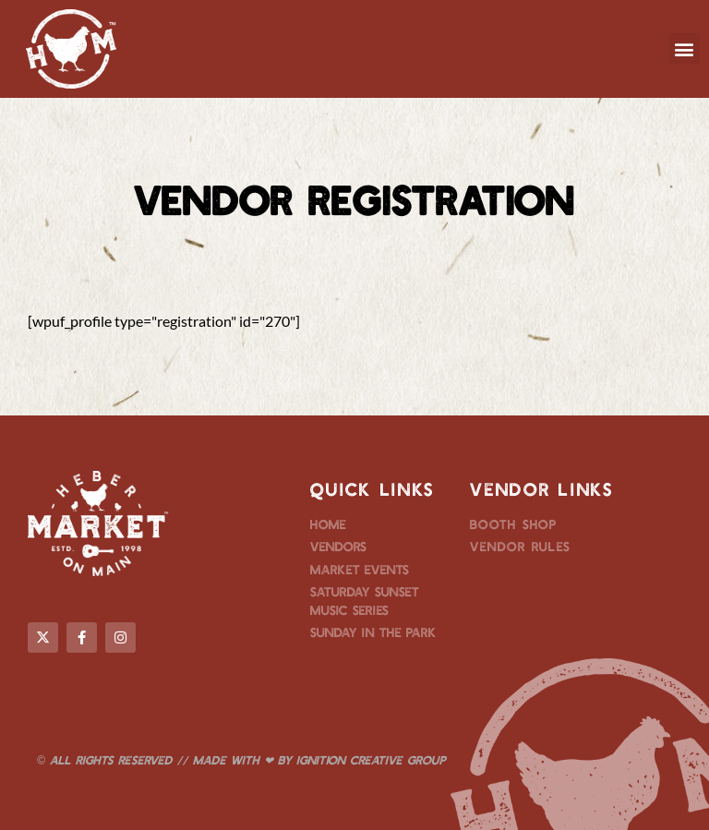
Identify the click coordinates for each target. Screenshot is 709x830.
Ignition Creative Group (371, 760)
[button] (684, 48)
